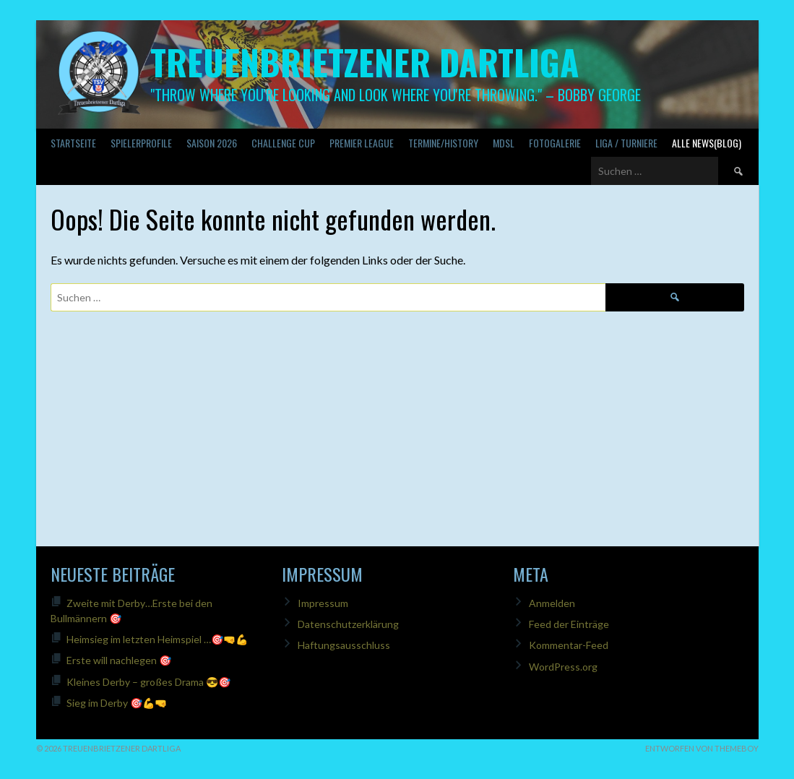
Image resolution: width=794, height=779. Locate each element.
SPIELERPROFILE (141, 142)
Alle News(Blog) (706, 142)
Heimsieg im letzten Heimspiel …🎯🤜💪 (157, 639)
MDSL (503, 142)
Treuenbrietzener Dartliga (364, 61)
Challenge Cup (283, 142)
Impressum (323, 603)
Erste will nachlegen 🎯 (118, 660)
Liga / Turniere (626, 142)
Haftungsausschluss (344, 645)
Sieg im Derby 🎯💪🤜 (116, 703)
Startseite (73, 142)
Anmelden (552, 603)
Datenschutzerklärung (348, 624)
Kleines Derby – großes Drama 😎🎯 (148, 682)
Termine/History (443, 142)
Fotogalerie (555, 142)
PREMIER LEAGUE (361, 142)
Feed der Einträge (569, 624)
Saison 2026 (211, 142)
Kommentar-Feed (568, 645)
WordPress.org (563, 666)
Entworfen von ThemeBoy (702, 748)
